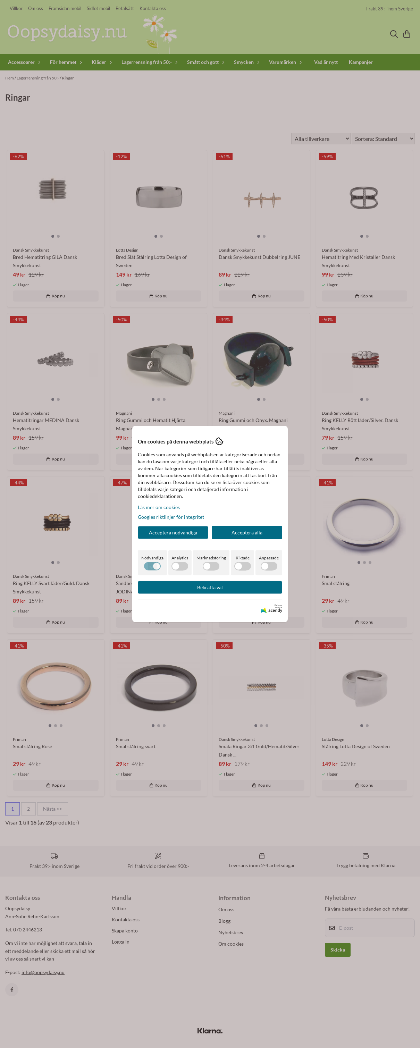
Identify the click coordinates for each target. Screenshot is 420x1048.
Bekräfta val (210, 587)
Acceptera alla (247, 532)
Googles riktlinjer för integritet (171, 517)
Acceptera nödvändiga (173, 532)
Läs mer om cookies (159, 507)
